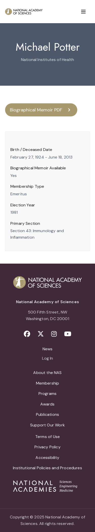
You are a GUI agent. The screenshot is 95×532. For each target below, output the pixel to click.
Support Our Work (47, 425)
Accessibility (47, 457)
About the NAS (47, 372)
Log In (47, 358)
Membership (47, 383)
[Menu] (83, 11)
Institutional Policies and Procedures (47, 468)
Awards (47, 404)
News (48, 349)
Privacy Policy (47, 447)
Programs (47, 393)
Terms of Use (47, 436)
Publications (47, 414)
